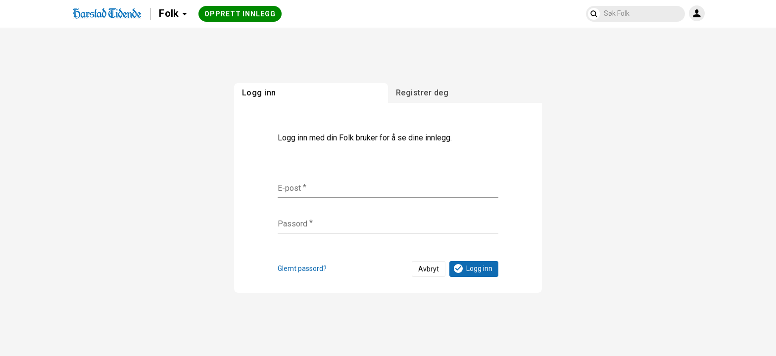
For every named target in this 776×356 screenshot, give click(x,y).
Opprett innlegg (240, 14)
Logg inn (472, 268)
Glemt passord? (302, 268)
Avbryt (428, 269)
